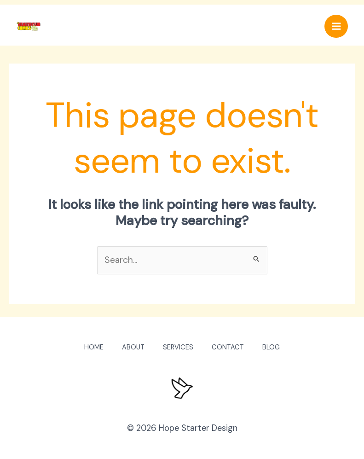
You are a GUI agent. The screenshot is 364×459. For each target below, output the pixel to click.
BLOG (271, 347)
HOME (94, 347)
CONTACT (228, 347)
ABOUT (133, 347)
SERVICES (178, 347)
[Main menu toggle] (336, 26)
